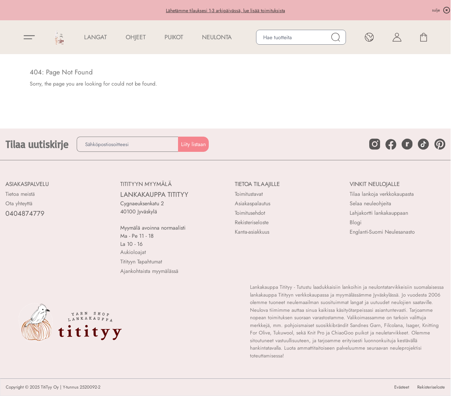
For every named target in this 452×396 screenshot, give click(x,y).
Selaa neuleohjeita (370, 203)
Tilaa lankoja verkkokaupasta (382, 194)
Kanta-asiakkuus (252, 232)
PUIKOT (174, 37)
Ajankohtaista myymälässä (149, 271)
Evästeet (401, 387)
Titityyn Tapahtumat (141, 261)
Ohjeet (136, 37)
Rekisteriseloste (252, 222)
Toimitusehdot (250, 213)
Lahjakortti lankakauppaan (379, 213)
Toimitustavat (249, 194)
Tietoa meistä (20, 194)
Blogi (355, 222)
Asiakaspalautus (252, 203)
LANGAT (95, 37)
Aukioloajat (133, 252)
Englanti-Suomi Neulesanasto (382, 232)
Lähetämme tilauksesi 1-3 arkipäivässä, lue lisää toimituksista (225, 10)
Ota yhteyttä (18, 203)
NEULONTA (217, 37)
